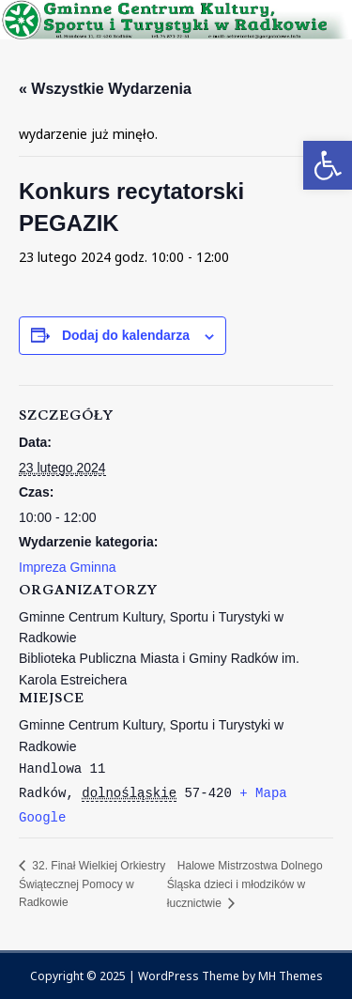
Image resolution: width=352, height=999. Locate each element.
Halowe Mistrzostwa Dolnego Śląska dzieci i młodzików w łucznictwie (245, 884)
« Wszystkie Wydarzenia (105, 89)
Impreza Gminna (67, 567)
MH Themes (290, 976)
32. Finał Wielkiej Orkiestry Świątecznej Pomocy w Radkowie (92, 884)
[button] (327, 165)
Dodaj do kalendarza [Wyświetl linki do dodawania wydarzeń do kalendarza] (126, 335)
